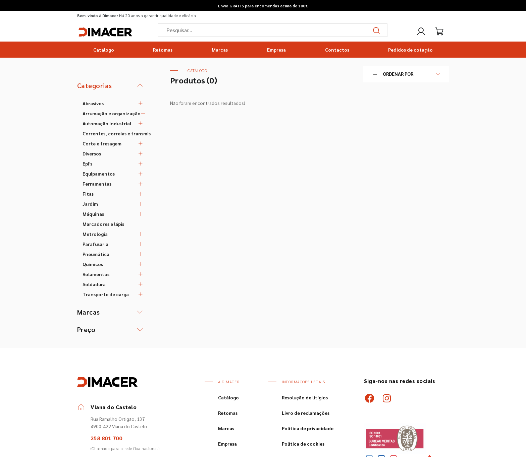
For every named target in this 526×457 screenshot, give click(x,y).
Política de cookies (303, 444)
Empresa (276, 50)
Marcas (220, 50)
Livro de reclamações (305, 413)
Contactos (337, 50)
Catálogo (103, 50)
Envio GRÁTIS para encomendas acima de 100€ (263, 5)
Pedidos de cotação (410, 50)
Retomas (162, 50)
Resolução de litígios (305, 397)
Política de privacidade (307, 428)
